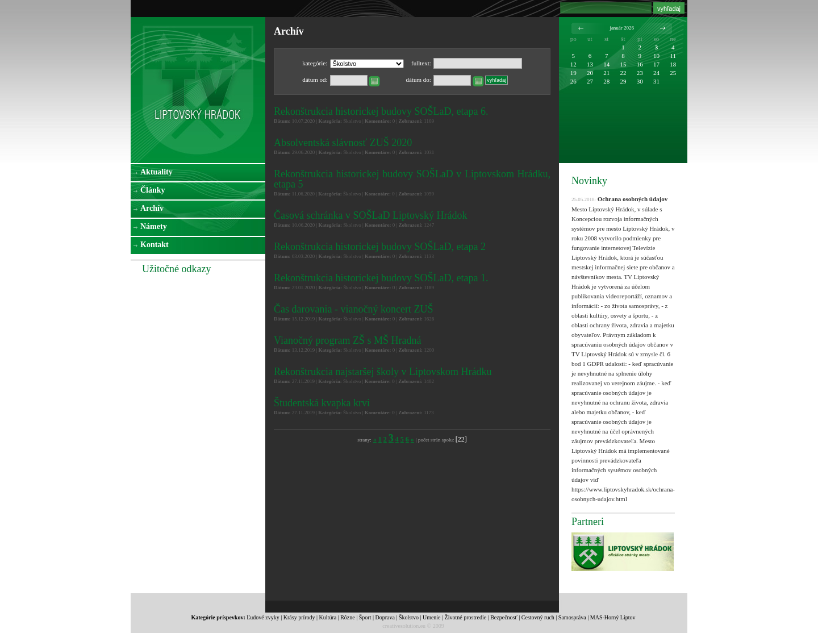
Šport (365, 617)
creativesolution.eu (403, 626)
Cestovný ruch (537, 617)
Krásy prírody (299, 617)
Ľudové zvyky (263, 617)
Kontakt (154, 244)
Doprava (384, 617)
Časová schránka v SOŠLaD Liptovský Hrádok (370, 215)
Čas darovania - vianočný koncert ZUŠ (353, 309)
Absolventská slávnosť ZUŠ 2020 (343, 142)
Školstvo (409, 617)
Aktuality (156, 172)
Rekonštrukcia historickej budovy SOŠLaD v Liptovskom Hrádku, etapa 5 (412, 179)
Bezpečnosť (503, 617)
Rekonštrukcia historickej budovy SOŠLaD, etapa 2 (380, 246)
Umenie (432, 617)
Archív (152, 208)
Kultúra (328, 617)
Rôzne (347, 617)
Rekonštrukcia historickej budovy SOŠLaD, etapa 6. (381, 111)
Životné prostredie (466, 617)
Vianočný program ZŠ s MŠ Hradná (347, 340)
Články (152, 190)
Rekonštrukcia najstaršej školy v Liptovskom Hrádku (382, 371)
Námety (153, 226)
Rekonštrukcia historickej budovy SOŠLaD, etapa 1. (381, 278)
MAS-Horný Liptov (613, 617)
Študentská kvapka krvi (322, 403)
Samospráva (572, 617)
